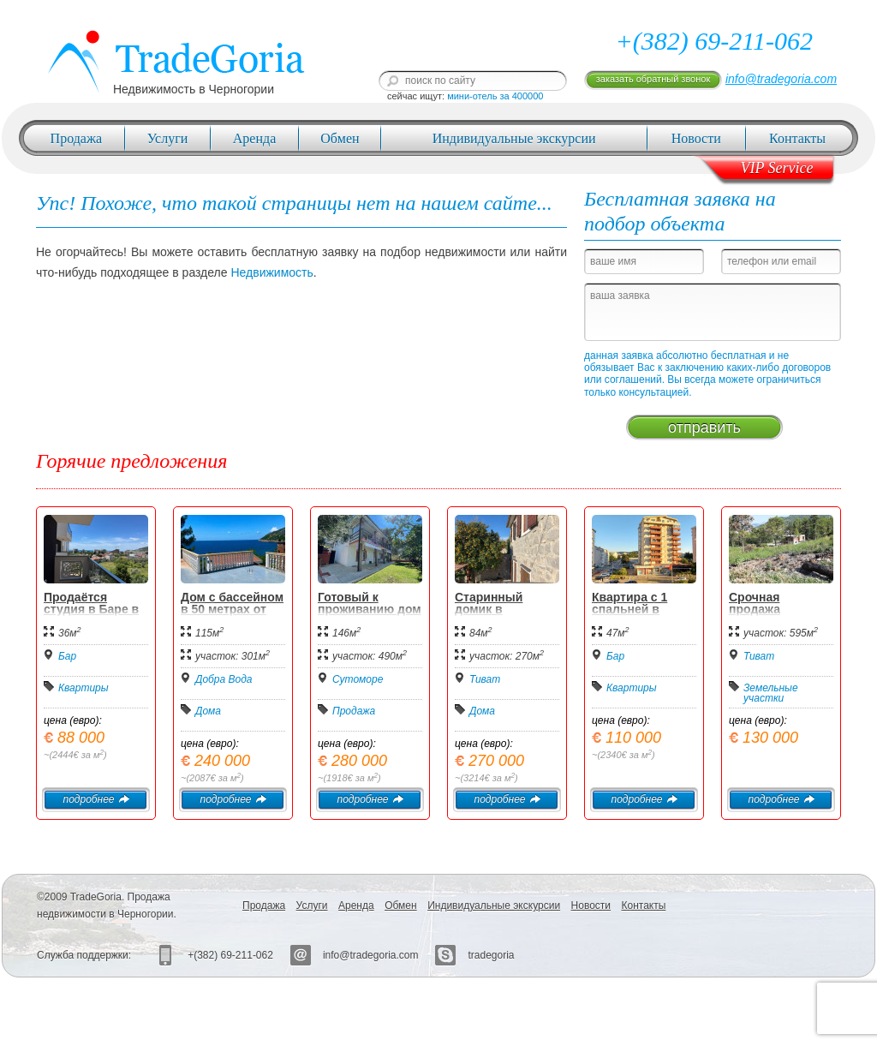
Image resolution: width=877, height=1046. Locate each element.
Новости (696, 138)
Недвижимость (271, 272)
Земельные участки (770, 693)
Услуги (167, 138)
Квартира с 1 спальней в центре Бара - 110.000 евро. (632, 615)
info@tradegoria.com (781, 79)
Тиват (484, 679)
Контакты (797, 138)
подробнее (95, 799)
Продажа (77, 138)
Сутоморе (357, 679)
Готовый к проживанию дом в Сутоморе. (369, 609)
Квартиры (83, 688)
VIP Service (776, 167)
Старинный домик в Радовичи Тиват (503, 609)
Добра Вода (224, 679)
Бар (67, 656)
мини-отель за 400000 (495, 96)
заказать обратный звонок (653, 79)
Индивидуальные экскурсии (514, 138)
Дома (208, 711)
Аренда (254, 138)
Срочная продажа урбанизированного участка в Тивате (781, 615)
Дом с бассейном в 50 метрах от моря (232, 609)
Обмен (339, 138)
